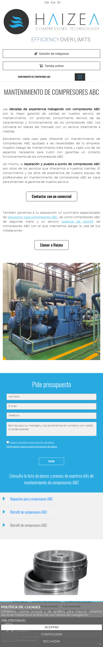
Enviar (51, 461)
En (59, 2)
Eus (53, 2)
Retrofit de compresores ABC (28, 512)
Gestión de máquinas (51, 54)
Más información (13, 620)
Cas (46, 2)
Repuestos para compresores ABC (31, 498)
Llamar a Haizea (51, 244)
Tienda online (51, 66)
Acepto (13, 442)
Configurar (51, 634)
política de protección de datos (37, 442)
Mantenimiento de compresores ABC (34, 76)
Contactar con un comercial (51, 196)
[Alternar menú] (80, 77)
